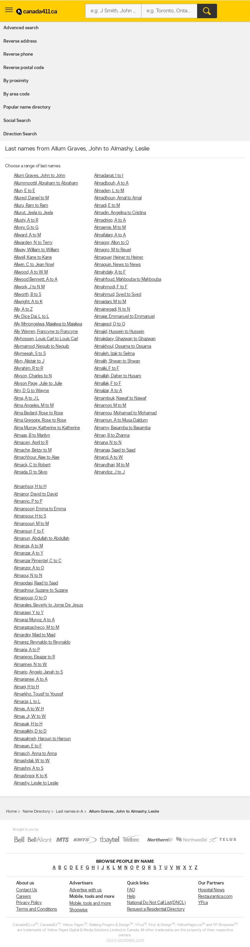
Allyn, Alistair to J (29, 361)
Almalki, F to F (106, 368)
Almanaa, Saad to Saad (114, 450)
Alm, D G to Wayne (31, 391)
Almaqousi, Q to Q (30, 598)
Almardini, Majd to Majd (34, 635)
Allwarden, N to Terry (33, 243)
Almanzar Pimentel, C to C (37, 561)
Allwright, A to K (28, 302)
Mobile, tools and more (90, 903)
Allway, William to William (36, 250)
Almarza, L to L (27, 702)
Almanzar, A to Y (28, 553)
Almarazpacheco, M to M (36, 627)
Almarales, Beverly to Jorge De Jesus (48, 605)
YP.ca (203, 903)
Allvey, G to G (26, 227)
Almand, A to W (108, 457)
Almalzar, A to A (108, 391)
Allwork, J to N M (29, 287)
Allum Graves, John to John (39, 176)
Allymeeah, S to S (30, 354)
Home (11, 812)
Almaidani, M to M (110, 302)
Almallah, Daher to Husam (117, 376)
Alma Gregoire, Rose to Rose (40, 420)
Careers (23, 896)
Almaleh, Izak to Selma (114, 354)
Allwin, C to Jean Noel (34, 265)
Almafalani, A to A (110, 235)
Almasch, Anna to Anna (35, 753)
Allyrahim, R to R (28, 368)
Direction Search (20, 134)
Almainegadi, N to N (112, 309)
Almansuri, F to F (29, 531)
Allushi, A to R (26, 220)
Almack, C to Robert (32, 465)
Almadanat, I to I (108, 176)
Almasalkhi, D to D (30, 731)
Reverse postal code (23, 68)
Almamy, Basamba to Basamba (122, 428)
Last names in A (69, 812)
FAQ (131, 890)
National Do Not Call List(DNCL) (156, 903)
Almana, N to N (108, 443)
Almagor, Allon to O (111, 243)
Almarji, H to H (26, 687)
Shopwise (78, 910)
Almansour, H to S (30, 516)
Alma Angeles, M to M (34, 405)
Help (131, 896)
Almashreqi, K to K (30, 776)
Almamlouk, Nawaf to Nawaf (120, 398)
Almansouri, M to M (31, 524)
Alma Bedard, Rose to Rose (38, 413)
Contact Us (26, 890)
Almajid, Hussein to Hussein (119, 332)
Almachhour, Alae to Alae (36, 457)
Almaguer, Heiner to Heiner (118, 257)
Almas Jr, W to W (30, 716)
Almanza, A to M (28, 546)
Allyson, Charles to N (33, 376)
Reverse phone (18, 54)
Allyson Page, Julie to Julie (38, 383)
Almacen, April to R (31, 443)
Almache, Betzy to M (33, 450)
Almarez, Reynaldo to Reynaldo (42, 642)
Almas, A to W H (29, 709)
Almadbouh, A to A (111, 183)
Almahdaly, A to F (110, 272)
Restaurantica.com (215, 896)
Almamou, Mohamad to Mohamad (125, 413)
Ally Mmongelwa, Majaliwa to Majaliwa (48, 324)
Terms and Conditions (36, 909)
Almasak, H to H (28, 724)
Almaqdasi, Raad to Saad (36, 583)
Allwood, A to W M (31, 272)
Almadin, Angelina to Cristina (120, 213)
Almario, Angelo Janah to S (38, 672)
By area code (16, 94)
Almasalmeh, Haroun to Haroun (42, 739)
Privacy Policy (29, 903)
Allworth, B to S (27, 294)
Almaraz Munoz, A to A (34, 620)
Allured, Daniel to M (31, 198)
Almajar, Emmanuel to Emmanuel (124, 316)
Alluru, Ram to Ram (31, 205)
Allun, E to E (24, 191)
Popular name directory (26, 107)
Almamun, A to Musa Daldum (121, 420)
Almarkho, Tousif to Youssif (38, 694)
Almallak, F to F (107, 383)
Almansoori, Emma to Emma (40, 509)
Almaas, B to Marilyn (32, 435)
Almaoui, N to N (28, 575)
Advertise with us (85, 890)
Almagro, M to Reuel (112, 250)
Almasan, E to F (28, 746)
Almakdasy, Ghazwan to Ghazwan (125, 339)
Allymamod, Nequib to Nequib (41, 346)
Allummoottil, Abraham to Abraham (46, 183)
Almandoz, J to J (109, 472)
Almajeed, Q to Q (109, 324)
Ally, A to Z (23, 309)
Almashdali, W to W (32, 761)
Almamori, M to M (110, 405)
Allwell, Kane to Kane (33, 257)
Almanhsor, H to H (30, 486)
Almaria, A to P (27, 650)
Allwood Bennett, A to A (35, 279)
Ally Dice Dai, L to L (31, 316)
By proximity (16, 81)
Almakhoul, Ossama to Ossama (122, 346)
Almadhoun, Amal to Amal (117, 198)
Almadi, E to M (107, 205)
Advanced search (20, 28)
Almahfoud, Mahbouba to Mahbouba (127, 279)
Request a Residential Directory (156, 909)
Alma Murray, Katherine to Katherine (47, 428)
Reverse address (20, 41)
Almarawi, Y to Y (29, 613)
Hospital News (211, 890)
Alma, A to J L (26, 398)
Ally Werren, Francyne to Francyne (46, 332)
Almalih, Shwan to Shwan (117, 361)
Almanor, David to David (36, 494)
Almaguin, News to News (117, 265)
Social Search (17, 121)
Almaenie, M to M (110, 227)
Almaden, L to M (109, 191)
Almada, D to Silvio (30, 472)
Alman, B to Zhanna (111, 435)
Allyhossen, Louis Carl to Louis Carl (46, 339)
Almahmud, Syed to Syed (117, 294)
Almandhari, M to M (111, 465)
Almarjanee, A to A (30, 679)
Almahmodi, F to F (110, 287)
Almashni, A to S (28, 768)
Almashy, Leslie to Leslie (36, 783)
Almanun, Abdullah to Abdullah (41, 538)
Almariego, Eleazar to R (34, 657)
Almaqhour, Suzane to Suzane (41, 590)
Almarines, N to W (30, 664)
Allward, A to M (27, 235)
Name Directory (36, 812)
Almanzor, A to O (29, 568)
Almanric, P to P (28, 501)
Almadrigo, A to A (110, 220)
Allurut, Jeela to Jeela (33, 213)
